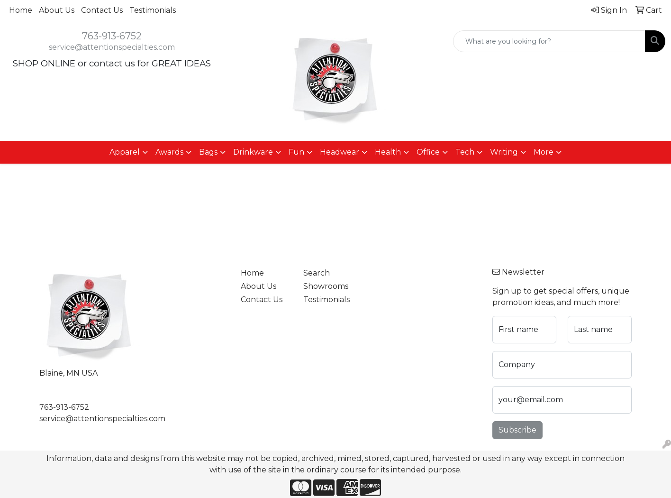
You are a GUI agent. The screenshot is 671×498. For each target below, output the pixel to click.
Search (316, 272)
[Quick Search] (549, 41)
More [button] (543, 152)
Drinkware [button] (253, 152)
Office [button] (428, 152)
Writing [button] (504, 152)
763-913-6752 (112, 36)
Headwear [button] (339, 152)
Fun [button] (296, 152)
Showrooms (325, 286)
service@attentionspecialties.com (112, 47)
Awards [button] (169, 152)
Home (20, 10)
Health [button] (388, 152)
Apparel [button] (124, 152)
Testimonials (152, 10)
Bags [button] (208, 152)
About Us (56, 10)
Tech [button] (464, 152)
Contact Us (102, 10)
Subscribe (517, 429)
